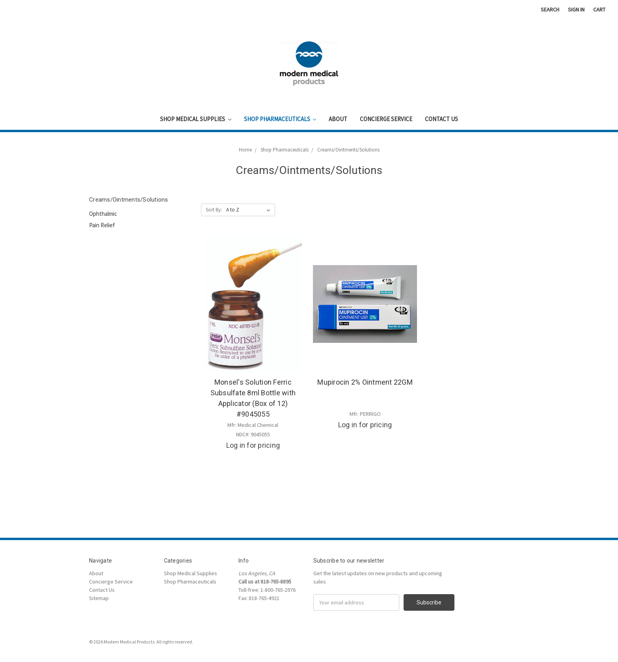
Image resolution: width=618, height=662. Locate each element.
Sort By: (214, 209)
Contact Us (441, 119)
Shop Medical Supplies (195, 119)
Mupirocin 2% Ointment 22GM (365, 382)
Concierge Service (386, 119)
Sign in (576, 9)
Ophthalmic (103, 213)
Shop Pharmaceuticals (280, 119)
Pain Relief (102, 225)
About (338, 119)
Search (550, 9)
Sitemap (99, 598)
